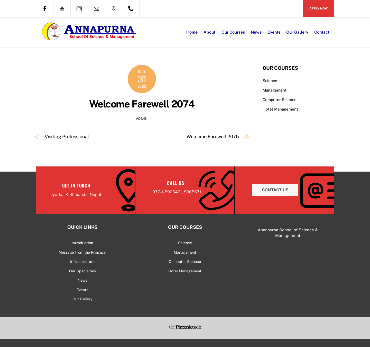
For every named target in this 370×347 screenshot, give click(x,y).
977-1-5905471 (167, 192)
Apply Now (318, 8)
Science (270, 80)
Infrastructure (82, 261)
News (256, 32)
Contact (321, 32)
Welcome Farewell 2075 (213, 136)
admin (142, 119)
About (209, 32)
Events (273, 32)
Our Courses (233, 32)
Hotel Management (280, 109)
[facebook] (45, 8)
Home (192, 32)
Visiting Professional (67, 136)
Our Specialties (82, 271)
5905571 (192, 192)
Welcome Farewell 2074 (142, 104)
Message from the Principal (82, 252)
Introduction (82, 243)
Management (274, 90)
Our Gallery (297, 32)
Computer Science (280, 99)
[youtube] (62, 8)
